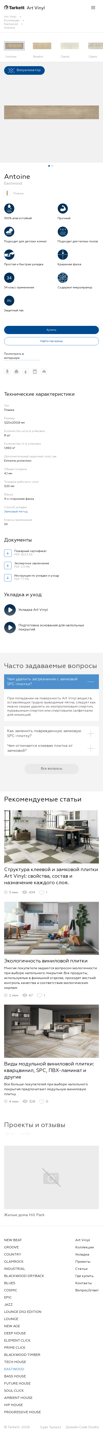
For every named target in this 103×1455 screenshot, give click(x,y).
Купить (51, 330)
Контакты (83, 1283)
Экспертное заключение (34, 565)
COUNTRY (12, 1254)
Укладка (82, 1254)
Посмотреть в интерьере (14, 355)
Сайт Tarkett (50, 1427)
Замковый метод (15, 511)
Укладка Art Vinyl (33, 610)
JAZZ (8, 1305)
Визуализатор (24, 70)
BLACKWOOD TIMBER (22, 1355)
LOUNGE (11, 1319)
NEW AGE (12, 1326)
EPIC (8, 1297)
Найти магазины (51, 341)
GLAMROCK (14, 1261)
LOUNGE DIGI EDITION (22, 1312)
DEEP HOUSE (15, 1333)
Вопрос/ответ (87, 1290)
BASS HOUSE (15, 1376)
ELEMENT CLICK (17, 1340)
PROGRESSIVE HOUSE (22, 1412)
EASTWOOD (14, 1369)
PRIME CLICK (14, 1348)
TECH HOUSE (15, 1362)
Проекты (82, 1261)
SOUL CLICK (14, 1391)
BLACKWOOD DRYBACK (24, 1276)
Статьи (81, 1269)
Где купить (84, 1276)
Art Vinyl (24, 7)
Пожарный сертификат (34, 553)
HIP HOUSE (13, 1405)
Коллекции (84, 1247)
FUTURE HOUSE (17, 1383)
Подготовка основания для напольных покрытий (51, 627)
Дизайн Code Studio (82, 1427)
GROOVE (11, 1247)
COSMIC (10, 1290)
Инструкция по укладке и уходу (36, 577)
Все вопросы (51, 772)
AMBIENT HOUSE (18, 1398)
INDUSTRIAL (14, 1269)
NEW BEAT (13, 1240)
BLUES (9, 1283)
